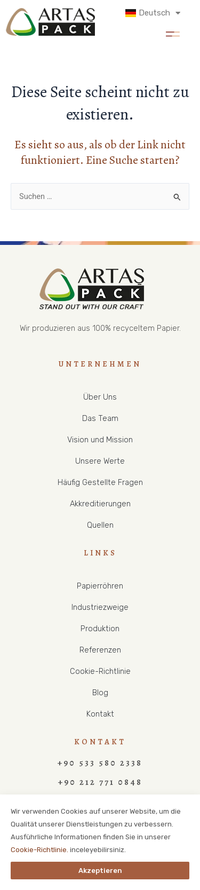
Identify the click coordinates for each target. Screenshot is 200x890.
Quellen (100, 525)
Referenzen (100, 650)
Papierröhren (100, 586)
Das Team (100, 418)
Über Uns (100, 397)
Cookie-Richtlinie (100, 671)
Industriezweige (100, 607)
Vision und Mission (100, 439)
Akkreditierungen (100, 503)
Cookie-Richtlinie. (39, 850)
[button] (173, 32)
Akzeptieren (100, 871)
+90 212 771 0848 (100, 782)
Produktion (100, 628)
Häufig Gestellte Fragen (100, 482)
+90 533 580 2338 (100, 763)
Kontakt (100, 714)
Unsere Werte (100, 461)
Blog (100, 692)
